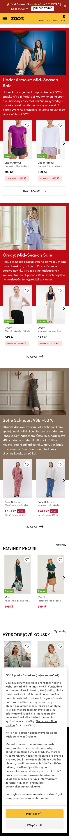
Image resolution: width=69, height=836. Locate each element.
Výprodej (60, 631)
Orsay (8, 328)
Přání (48, 19)
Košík (63, 18)
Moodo (9, 597)
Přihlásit (56, 19)
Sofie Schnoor (13, 502)
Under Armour (13, 162)
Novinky (61, 545)
